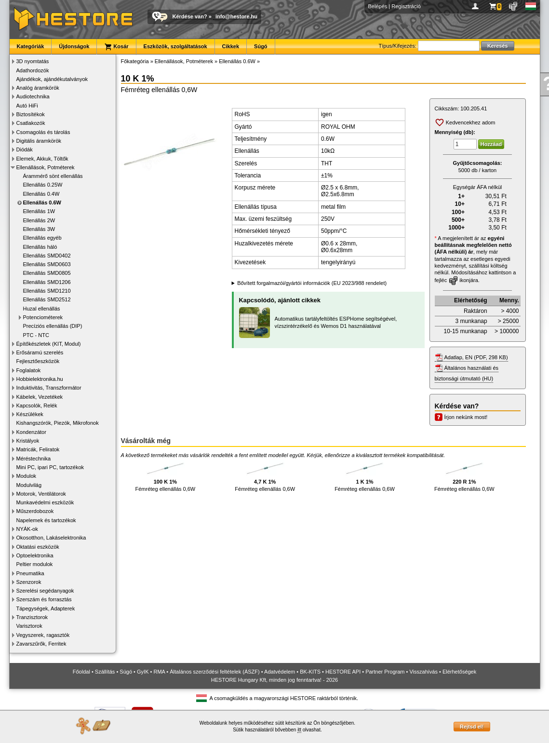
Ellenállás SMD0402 (47, 255)
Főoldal (81, 672)
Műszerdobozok (35, 511)
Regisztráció (406, 6)
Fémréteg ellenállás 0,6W (165, 476)
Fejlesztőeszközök (38, 361)
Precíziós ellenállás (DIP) (52, 326)
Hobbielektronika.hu (39, 379)
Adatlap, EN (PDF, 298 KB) (476, 357)
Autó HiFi (27, 105)
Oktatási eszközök (37, 547)
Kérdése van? (190, 16)
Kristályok (28, 441)
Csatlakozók (30, 123)
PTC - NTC (36, 335)
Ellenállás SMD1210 (47, 291)
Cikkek (230, 46)
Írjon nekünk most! (466, 417)
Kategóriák (30, 46)
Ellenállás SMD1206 (47, 282)
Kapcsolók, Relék (36, 405)
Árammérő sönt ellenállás (53, 176)
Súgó (261, 46)
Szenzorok (28, 582)
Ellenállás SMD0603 (47, 264)
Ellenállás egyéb (42, 238)
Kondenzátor (31, 432)
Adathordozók (32, 70)
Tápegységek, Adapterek (45, 608)
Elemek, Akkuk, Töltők (42, 159)
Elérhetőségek (459, 672)
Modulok (26, 476)
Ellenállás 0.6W (42, 202)
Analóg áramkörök (37, 88)
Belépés (378, 6)
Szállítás (105, 672)
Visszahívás (423, 672)
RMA (159, 672)
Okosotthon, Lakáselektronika (51, 537)
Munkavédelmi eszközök (45, 502)
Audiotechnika (33, 96)
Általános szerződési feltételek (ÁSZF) (214, 672)
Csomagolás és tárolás (43, 132)
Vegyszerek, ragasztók (43, 635)
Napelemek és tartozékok (46, 520)
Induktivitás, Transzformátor (48, 388)
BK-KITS (310, 672)
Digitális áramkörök (39, 141)
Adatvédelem (279, 672)
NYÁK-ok (27, 529)
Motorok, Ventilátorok (41, 494)
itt (299, 729)
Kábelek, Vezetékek (39, 397)
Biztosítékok (30, 114)
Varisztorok (29, 626)
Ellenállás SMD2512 (47, 299)
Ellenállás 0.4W (41, 194)
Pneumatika (30, 573)
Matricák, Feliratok (38, 449)
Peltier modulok (34, 564)
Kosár (116, 47)
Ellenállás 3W (39, 229)
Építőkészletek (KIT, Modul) (48, 344)
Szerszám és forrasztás (44, 599)
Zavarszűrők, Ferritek (41, 644)
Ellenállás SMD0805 (47, 273)
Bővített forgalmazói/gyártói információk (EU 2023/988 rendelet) (312, 283)
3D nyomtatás (32, 61)
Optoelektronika (35, 555)
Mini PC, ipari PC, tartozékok (50, 467)
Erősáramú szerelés (40, 352)
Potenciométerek (43, 317)
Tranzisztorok (32, 617)
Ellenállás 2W (39, 220)
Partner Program (384, 672)
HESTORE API (343, 672)
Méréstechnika (33, 458)
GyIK (142, 672)
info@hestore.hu (236, 16)
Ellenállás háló (40, 247)
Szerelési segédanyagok (45, 591)
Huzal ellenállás (41, 308)
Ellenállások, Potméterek (45, 167)
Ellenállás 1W (39, 211)
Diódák (24, 149)
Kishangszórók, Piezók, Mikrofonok (57, 423)
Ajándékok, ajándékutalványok (52, 79)
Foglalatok (28, 370)
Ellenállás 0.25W (43, 185)
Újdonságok (74, 46)
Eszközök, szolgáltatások (175, 46)
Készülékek (29, 414)
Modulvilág (29, 485)
